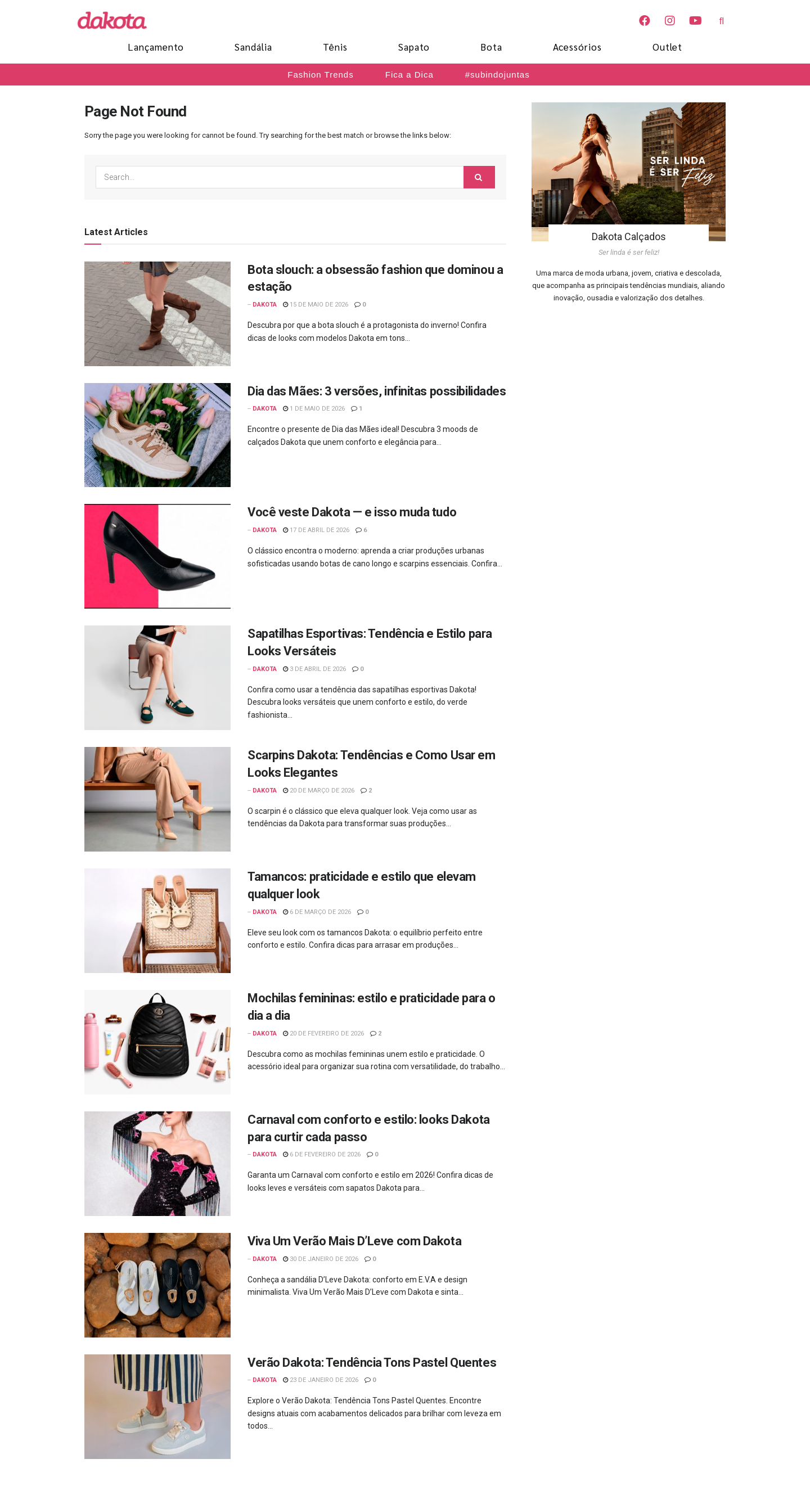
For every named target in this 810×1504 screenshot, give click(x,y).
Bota (491, 46)
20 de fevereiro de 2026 (323, 1033)
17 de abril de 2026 (316, 530)
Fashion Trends (320, 74)
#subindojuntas (497, 74)
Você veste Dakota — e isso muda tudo (352, 512)
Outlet (667, 46)
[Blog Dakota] (118, 20)
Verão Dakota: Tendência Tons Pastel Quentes (372, 1363)
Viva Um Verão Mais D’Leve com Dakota (354, 1241)
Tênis (335, 46)
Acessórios (577, 46)
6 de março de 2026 (317, 912)
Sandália (253, 46)
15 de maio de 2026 (315, 304)
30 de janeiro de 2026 (320, 1259)
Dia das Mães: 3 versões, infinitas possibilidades (377, 391)
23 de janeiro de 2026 (320, 1380)
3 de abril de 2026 (314, 669)
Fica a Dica (409, 74)
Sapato (414, 46)
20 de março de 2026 (318, 790)
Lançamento (156, 46)
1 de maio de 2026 (314, 408)
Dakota (265, 304)
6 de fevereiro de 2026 (322, 1154)
